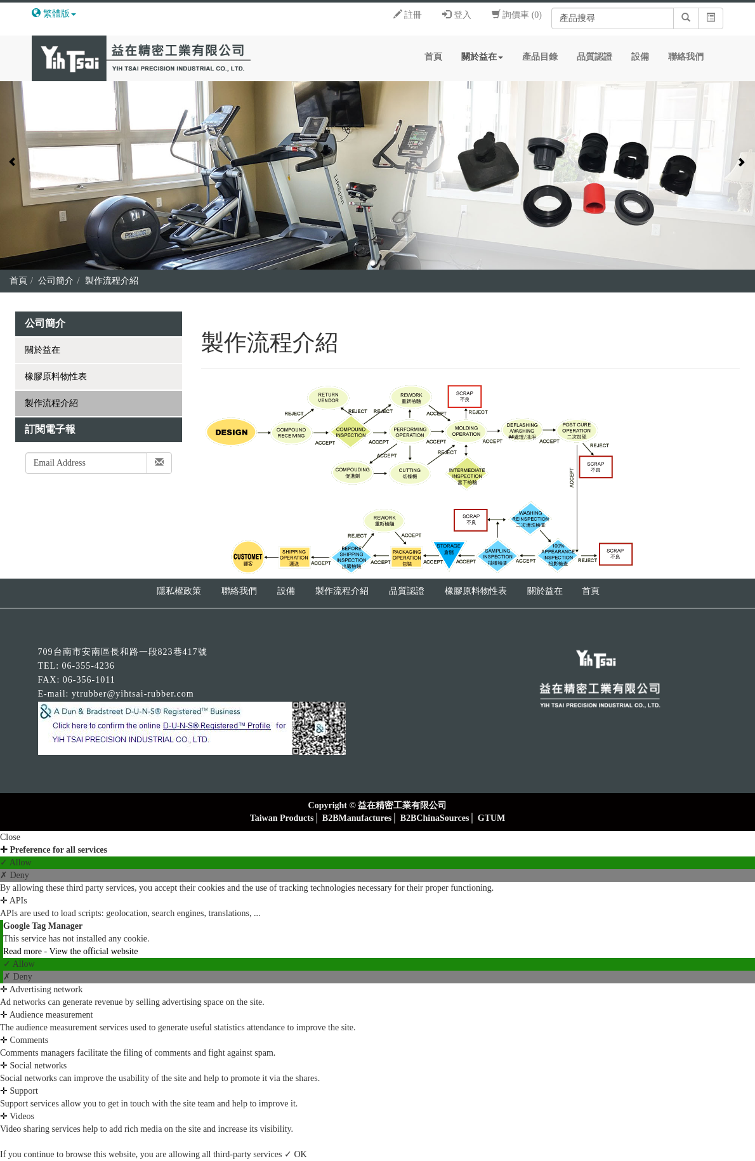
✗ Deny (14, 875)
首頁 (433, 57)
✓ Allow (16, 862)
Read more (23, 951)
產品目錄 (540, 57)
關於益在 (482, 57)
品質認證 (594, 57)
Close (10, 837)
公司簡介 (56, 280)
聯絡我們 (686, 57)
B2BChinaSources (434, 818)
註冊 (408, 15)
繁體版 (56, 13)
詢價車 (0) (517, 15)
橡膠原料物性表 (56, 376)
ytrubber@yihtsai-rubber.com (133, 694)
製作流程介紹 (111, 280)
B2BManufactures (356, 818)
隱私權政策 (179, 591)
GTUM (492, 818)
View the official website (93, 951)
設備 (640, 57)
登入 (456, 15)
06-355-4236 (88, 666)
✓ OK (295, 1154)
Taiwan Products (282, 818)
